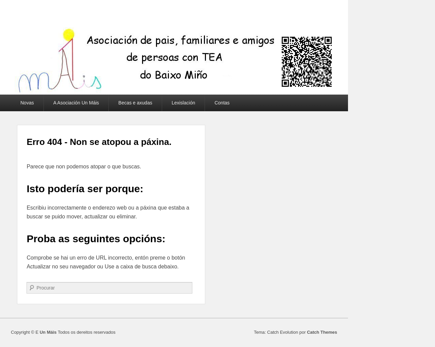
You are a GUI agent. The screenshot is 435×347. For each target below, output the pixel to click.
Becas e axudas (135, 102)
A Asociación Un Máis (76, 102)
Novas (27, 102)
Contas (221, 102)
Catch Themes (322, 332)
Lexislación (183, 102)
